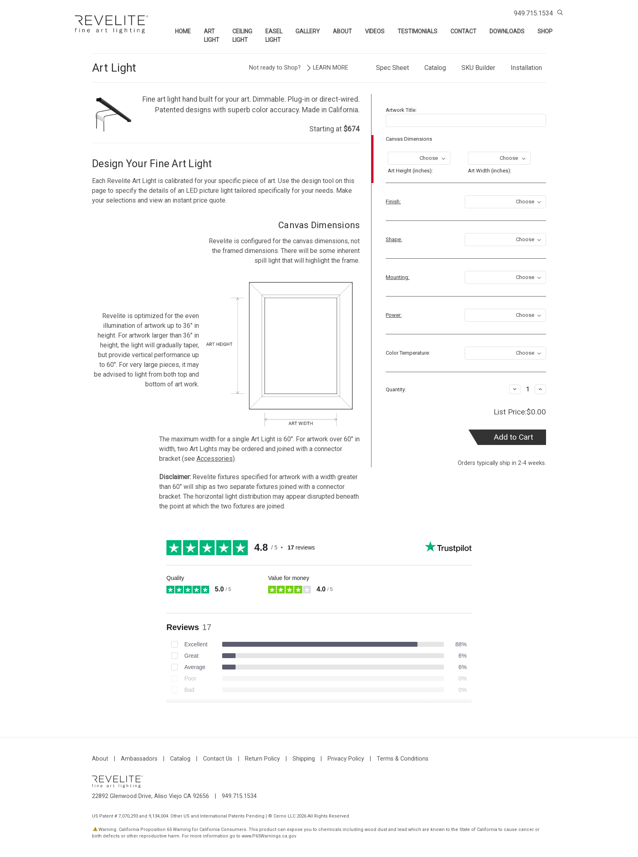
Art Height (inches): (410, 170)
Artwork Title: (401, 110)
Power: (394, 315)
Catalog (435, 68)
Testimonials (417, 31)
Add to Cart (513, 437)
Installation (526, 68)
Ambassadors (139, 758)
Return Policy (262, 758)
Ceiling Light (242, 35)
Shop (545, 31)
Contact (463, 31)
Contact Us (217, 758)
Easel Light (273, 35)
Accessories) (216, 458)
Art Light (211, 35)
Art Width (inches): (489, 170)
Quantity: (396, 389)
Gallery (307, 31)
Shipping (304, 758)
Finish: (393, 201)
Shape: (394, 239)
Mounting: (397, 277)
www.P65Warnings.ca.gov (269, 836)
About (342, 31)
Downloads (506, 31)
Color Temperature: (408, 353)
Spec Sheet (392, 68)
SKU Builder (478, 68)
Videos (375, 31)
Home (183, 31)
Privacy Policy (346, 758)
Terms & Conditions (402, 758)
